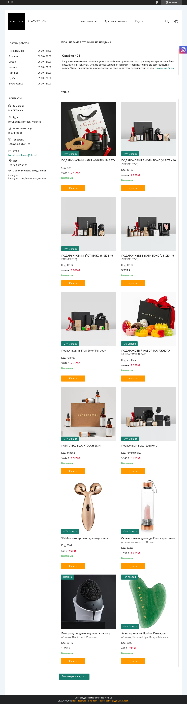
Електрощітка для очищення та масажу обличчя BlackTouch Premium (85, 635)
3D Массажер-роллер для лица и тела (84, 538)
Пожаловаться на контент (84, 701)
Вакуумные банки (164, 68)
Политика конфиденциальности (114, 701)
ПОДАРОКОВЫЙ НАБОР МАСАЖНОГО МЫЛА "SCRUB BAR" (145, 352)
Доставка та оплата (116, 21)
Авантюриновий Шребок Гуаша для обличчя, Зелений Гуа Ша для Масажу (144, 635)
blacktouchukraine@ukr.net (22, 155)
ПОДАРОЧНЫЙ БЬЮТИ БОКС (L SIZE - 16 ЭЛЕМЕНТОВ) (147, 257)
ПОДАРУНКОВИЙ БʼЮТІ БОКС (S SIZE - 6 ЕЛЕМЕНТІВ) (87, 257)
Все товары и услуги (73, 676)
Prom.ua (108, 698)
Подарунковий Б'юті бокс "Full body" (84, 350)
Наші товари (86, 21)
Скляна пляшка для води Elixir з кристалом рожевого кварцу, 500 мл (148, 540)
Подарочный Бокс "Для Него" (139, 445)
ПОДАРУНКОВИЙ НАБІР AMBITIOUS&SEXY (88, 160)
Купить (73, 188)
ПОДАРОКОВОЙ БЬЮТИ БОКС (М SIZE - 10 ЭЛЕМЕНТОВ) (148, 162)
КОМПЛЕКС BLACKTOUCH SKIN (81, 445)
